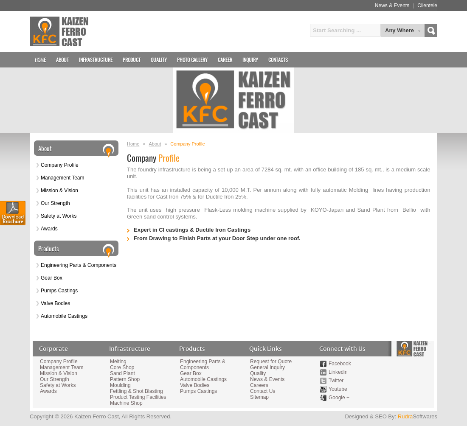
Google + (339, 398)
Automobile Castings (64, 316)
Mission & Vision (59, 190)
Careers (259, 385)
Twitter (336, 381)
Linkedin (338, 372)
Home (133, 143)
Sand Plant (122, 373)
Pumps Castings (59, 291)
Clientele (427, 5)
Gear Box (51, 278)
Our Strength (55, 203)
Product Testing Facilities (138, 397)
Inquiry (250, 59)
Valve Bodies (55, 303)
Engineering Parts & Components (78, 265)
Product (132, 59)
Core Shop (122, 367)
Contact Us (262, 391)
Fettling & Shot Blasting (136, 391)
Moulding (120, 385)
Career (225, 59)
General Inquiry (267, 367)
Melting (118, 361)
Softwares (417, 416)
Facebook (340, 364)
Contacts (278, 59)
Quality (159, 59)
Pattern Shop (125, 379)
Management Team (62, 178)
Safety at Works (58, 216)
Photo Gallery (192, 59)
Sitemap (259, 397)
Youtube (338, 389)
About (155, 143)
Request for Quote (271, 361)
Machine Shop (126, 403)
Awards (49, 229)
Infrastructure (96, 59)
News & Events (392, 5)
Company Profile (60, 165)
